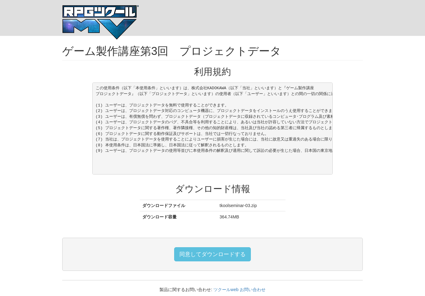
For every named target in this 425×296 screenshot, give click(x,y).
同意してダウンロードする (212, 254)
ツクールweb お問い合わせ (239, 289)
